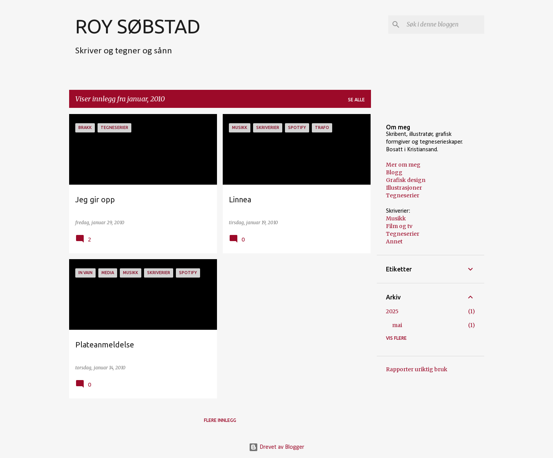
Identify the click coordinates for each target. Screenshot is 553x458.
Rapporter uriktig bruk (416, 369)
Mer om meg (403, 164)
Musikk (396, 218)
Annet (394, 241)
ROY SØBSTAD (137, 26)
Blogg (394, 172)
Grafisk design (406, 180)
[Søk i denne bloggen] (444, 24)
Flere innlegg (220, 420)
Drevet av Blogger (276, 447)
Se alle (356, 99)
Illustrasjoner (404, 187)
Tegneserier (402, 195)
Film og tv (399, 226)
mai (397, 325)
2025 (392, 311)
